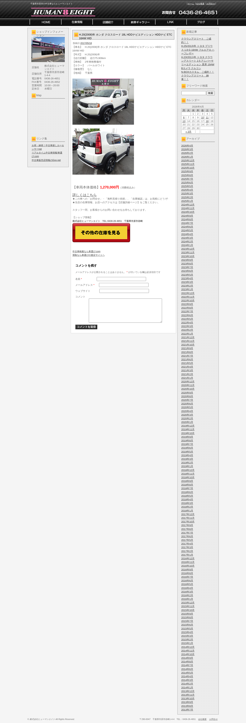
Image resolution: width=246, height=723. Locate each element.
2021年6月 (187, 359)
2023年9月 (187, 260)
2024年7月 (187, 223)
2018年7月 (187, 488)
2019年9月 (187, 436)
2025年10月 (187, 167)
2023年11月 (187, 252)
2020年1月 (187, 422)
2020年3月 (187, 414)
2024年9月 (187, 215)
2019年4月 (187, 455)
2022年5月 (187, 319)
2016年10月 (187, 565)
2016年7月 (187, 576)
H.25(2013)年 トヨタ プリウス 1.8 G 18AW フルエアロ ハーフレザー (197, 50)
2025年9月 (187, 171)
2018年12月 (187, 470)
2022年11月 (187, 296)
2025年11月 (187, 164)
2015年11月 (187, 606)
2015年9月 (187, 613)
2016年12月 (187, 558)
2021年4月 (187, 366)
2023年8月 (187, 263)
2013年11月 (187, 694)
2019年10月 (187, 433)
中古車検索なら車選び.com (86, 251)
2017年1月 (187, 554)
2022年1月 (187, 333)
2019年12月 (187, 425)
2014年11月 (187, 650)
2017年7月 (187, 532)
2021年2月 (187, 374)
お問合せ (211, 3)
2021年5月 (187, 363)
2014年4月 (187, 676)
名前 (78, 279)
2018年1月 (187, 510)
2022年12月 (187, 293)
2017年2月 (187, 551)
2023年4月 (187, 278)
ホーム (191, 3)
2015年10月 (187, 610)
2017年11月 (187, 518)
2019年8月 (187, 440)
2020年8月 (187, 396)
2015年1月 (187, 643)
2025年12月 (187, 160)
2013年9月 (187, 702)
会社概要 (200, 3)
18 (207, 121)
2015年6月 (187, 624)
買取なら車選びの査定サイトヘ (88, 255)
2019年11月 (187, 429)
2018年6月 (187, 492)
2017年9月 (187, 525)
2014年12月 (187, 647)
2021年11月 (187, 341)
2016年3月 (187, 591)
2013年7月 (187, 709)
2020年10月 (187, 388)
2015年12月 (187, 602)
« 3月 (188, 131)
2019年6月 (187, 447)
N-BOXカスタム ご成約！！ (197, 71)
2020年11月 (187, 385)
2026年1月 (187, 156)
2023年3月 (187, 282)
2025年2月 (187, 197)
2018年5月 (187, 495)
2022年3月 (187, 326)
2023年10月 (187, 256)
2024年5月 (187, 230)
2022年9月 (187, 304)
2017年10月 (187, 521)
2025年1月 (187, 201)
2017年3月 (187, 547)
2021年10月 (187, 344)
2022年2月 (187, 329)
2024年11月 (187, 208)
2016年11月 (187, 562)
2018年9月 (187, 481)
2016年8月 (187, 573)
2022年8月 (187, 307)
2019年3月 (187, 459)
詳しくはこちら (84, 195)
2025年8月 (187, 175)
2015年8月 (187, 617)
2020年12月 (187, 381)
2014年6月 (187, 669)
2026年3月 (187, 149)
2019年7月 (187, 444)
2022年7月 (187, 311)
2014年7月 (187, 665)
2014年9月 (187, 658)
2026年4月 (187, 145)
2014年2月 (187, 683)
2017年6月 (187, 536)
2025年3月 (187, 193)
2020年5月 (187, 407)
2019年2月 (187, 462)
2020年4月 (187, 411)
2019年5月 (187, 451)
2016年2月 (187, 595)
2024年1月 (187, 245)
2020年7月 (187, 400)
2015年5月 (187, 628)
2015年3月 (187, 635)
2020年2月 (187, 418)
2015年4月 (187, 632)
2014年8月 (187, 661)
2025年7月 (187, 178)
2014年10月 (187, 654)
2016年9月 (187, 569)
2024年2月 (187, 241)
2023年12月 (187, 248)
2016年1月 (187, 599)
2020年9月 (187, 392)
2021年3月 (187, 370)
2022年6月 (187, 315)
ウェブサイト (82, 290)
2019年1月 (187, 466)
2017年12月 (187, 514)
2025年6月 (187, 182)
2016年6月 (187, 580)
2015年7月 (187, 621)
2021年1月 (187, 377)
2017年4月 (187, 543)
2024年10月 (187, 212)
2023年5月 (187, 274)
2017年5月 (187, 540)
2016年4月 (187, 588)
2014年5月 (187, 672)
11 (207, 117)
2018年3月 (187, 503)
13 (183, 121)
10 (202, 117)
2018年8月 (187, 484)
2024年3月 (187, 237)
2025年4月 (187, 189)
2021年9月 (187, 348)
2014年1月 (187, 687)
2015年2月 (187, 639)
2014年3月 (187, 680)
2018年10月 (187, 477)
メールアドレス (85, 285)
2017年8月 (187, 529)
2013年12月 (187, 691)
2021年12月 (187, 337)
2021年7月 (187, 355)
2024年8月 (187, 219)
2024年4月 (187, 234)
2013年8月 (187, 706)
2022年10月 (187, 300)
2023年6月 (187, 270)
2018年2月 (187, 506)
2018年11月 (187, 473)
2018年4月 (187, 499)
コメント (80, 296)
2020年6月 (187, 403)
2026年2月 (187, 153)
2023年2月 (187, 285)
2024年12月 (187, 204)
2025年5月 (187, 186)
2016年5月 (187, 584)
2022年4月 (187, 322)
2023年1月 (187, 289)
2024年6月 (187, 226)
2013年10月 (187, 698)
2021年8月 (187, 352)
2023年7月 (187, 267)
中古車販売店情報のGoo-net (46, 160)
